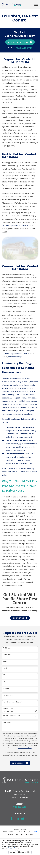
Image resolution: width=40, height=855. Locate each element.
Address (5, 675)
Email (5, 668)
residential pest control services (15, 225)
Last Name (7, 655)
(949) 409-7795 (24, 48)
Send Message (20, 763)
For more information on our (14, 468)
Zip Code (6, 688)
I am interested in (9, 695)
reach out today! (15, 356)
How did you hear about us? (12, 702)
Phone (5, 661)
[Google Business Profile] (22, 818)
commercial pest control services (15, 353)
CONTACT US (20, 618)
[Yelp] (12, 818)
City (4, 682)
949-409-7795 (20, 806)
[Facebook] (28, 818)
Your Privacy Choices (29, 832)
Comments (7, 722)
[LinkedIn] (17, 818)
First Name (7, 648)
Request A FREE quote (20, 42)
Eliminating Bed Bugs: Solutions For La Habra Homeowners (18, 367)
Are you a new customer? (11, 715)
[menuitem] (10, 834)
